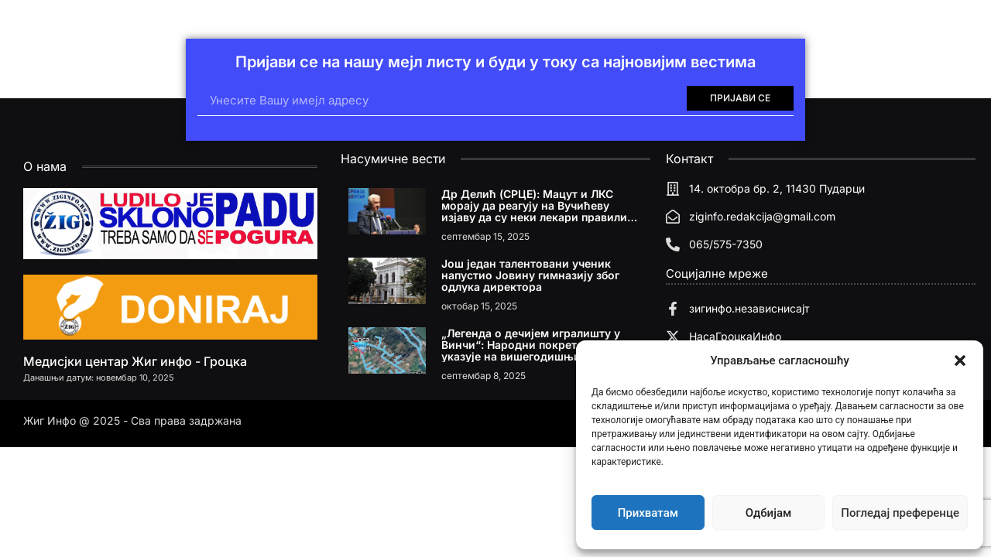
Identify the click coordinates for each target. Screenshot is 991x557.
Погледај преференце (900, 513)
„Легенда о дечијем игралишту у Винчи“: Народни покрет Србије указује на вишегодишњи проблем (536, 344)
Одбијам (769, 513)
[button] (960, 360)
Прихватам (648, 513)
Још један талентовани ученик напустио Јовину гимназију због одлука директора (530, 275)
